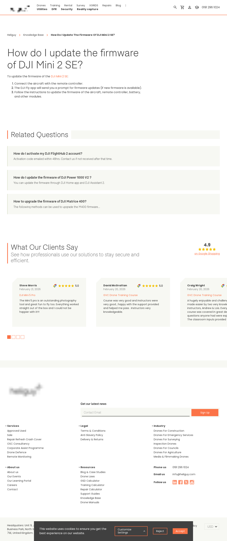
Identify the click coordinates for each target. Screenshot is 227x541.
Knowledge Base (91, 498)
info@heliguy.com (184, 474)
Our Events (14, 476)
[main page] (18, 7)
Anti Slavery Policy (92, 435)
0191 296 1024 (181, 467)
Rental (68, 5)
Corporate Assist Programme (25, 448)
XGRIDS (93, 5)
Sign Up (205, 412)
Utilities (42, 9)
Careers (12, 485)
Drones (41, 5)
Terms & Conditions (93, 431)
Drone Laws (88, 476)
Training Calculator (92, 485)
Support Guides (90, 493)
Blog (118, 5)
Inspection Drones (165, 443)
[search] (175, 7)
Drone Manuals (90, 502)
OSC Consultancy (18, 443)
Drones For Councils (166, 448)
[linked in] (175, 482)
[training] (196, 7)
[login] (189, 7)
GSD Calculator (90, 481)
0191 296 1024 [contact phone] (211, 7)
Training (55, 5)
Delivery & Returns (92, 439)
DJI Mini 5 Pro (27, 295)
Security (67, 9)
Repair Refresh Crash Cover (24, 439)
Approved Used (16, 431)
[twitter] (186, 482)
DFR (54, 9)
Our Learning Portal (19, 481)
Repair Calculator (91, 489)
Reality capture (87, 9)
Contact (12, 489)
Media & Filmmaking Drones (171, 456)
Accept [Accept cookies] (180, 531)
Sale (9, 435)
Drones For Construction (169, 431)
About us (12, 472)
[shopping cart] (182, 7)
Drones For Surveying (167, 439)
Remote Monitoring (19, 456)
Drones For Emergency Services (173, 435)
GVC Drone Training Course (120, 295)
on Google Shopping (207, 253)
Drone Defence (16, 452)
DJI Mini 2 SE (59, 76)
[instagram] (192, 482)
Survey (81, 5)
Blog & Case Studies (93, 472)
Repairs (106, 5)
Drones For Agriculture (167, 452)
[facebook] (180, 482)
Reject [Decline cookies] (160, 531)
